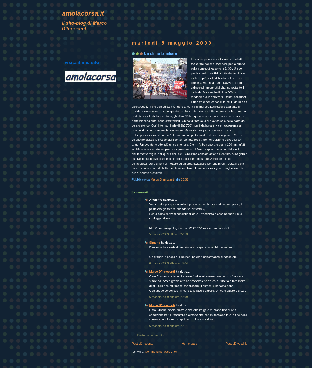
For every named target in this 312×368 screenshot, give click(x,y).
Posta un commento (150, 335)
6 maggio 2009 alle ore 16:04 (168, 263)
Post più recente (142, 343)
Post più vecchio (236, 343)
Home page (189, 343)
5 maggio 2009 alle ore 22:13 (168, 234)
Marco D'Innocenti (162, 271)
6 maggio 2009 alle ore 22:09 (168, 296)
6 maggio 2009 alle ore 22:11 (168, 325)
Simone (154, 242)
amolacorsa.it (83, 13)
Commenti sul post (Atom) (162, 351)
